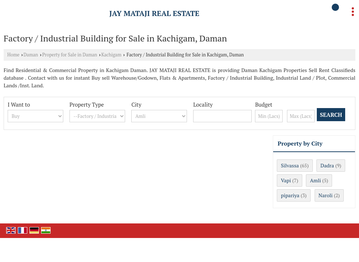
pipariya (290, 195)
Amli (315, 180)
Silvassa (290, 165)
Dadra (327, 165)
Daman (31, 55)
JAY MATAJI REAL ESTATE (154, 13)
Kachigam (111, 55)
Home (13, 55)
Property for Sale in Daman (69, 55)
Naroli (326, 195)
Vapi (286, 180)
